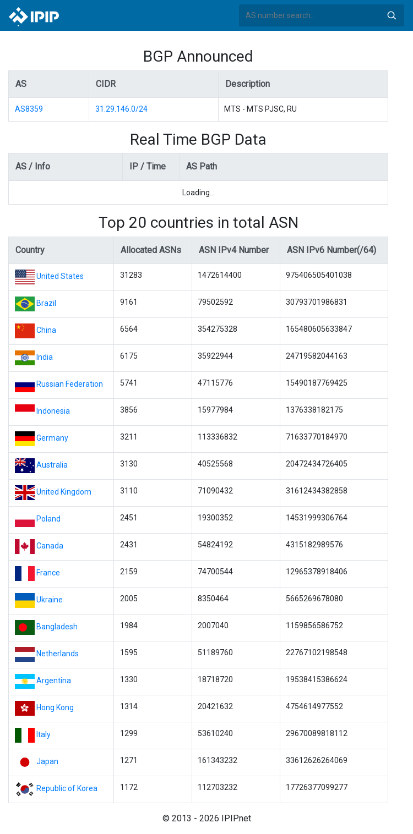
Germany (52, 438)
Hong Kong (55, 707)
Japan (47, 761)
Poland (48, 518)
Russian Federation (69, 384)
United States (60, 276)
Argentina (53, 680)
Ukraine (49, 599)
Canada (49, 545)
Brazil (46, 303)
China (46, 330)
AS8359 (29, 109)
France (48, 572)
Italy (43, 734)
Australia (52, 464)
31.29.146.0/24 (121, 109)
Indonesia (53, 411)
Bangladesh (57, 626)
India (44, 357)
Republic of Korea (66, 788)
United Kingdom (63, 491)
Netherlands (57, 653)
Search (391, 15)
